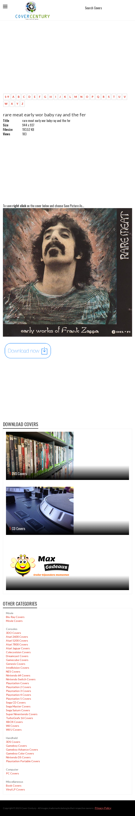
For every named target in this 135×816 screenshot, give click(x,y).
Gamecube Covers (17, 660)
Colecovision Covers (18, 652)
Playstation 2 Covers (18, 687)
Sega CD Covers (16, 702)
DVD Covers (19, 473)
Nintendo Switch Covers (21, 679)
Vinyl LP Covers (15, 789)
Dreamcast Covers (17, 656)
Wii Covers (12, 725)
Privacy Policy (103, 808)
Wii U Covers (14, 729)
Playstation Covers (17, 683)
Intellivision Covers (17, 667)
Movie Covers (14, 620)
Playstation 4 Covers (18, 694)
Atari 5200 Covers (17, 640)
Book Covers (13, 785)
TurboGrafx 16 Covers (19, 718)
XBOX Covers (14, 721)
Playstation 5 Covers (18, 698)
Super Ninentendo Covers (21, 714)
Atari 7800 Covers (17, 644)
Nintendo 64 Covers (18, 675)
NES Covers (13, 671)
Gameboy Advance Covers (22, 749)
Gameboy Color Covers (20, 753)
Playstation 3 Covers (18, 690)
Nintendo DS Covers (18, 757)
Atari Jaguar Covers (18, 648)
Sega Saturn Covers (18, 710)
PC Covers (12, 773)
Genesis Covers (15, 663)
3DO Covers (13, 632)
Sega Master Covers (18, 706)
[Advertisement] (67, 62)
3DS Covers (13, 741)
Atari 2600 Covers (17, 636)
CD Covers (18, 528)
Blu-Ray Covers (15, 617)
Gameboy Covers (16, 745)
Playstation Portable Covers (23, 761)
